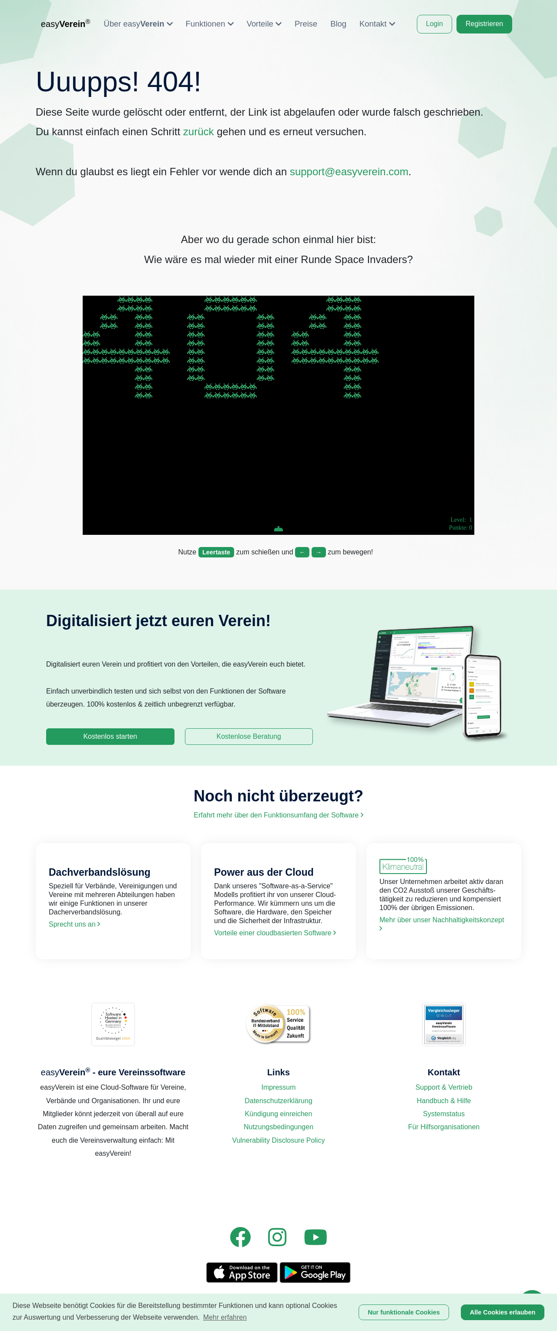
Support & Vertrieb (444, 1087)
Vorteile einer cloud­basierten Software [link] (275, 933)
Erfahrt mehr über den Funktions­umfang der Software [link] (278, 815)
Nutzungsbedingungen (278, 1127)
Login (434, 23)
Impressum (278, 1087)
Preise (306, 23)
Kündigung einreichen (278, 1114)
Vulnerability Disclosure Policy (278, 1140)
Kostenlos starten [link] (110, 736)
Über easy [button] (138, 23)
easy (65, 23)
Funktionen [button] (210, 23)
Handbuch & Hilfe (444, 1100)
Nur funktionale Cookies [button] (404, 1312)
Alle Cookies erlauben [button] (502, 1312)
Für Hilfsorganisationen (444, 1127)
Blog (338, 23)
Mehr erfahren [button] (225, 1317)
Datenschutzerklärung (278, 1100)
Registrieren (484, 23)
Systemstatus (444, 1114)
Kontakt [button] (377, 23)
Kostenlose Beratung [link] (248, 736)
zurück (198, 131)
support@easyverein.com (349, 171)
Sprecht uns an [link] (74, 924)
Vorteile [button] (264, 23)
